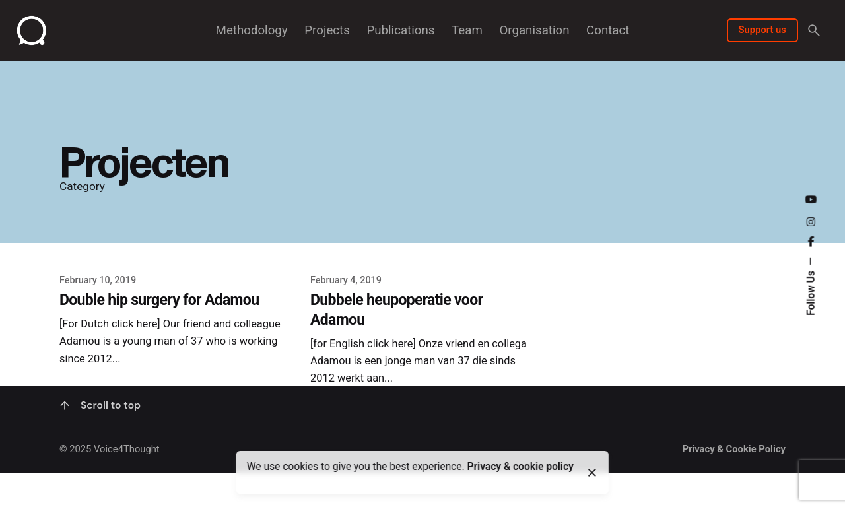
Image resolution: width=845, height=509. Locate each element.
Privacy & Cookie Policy (734, 491)
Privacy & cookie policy (520, 467)
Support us (762, 30)
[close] (592, 472)
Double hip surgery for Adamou (159, 300)
